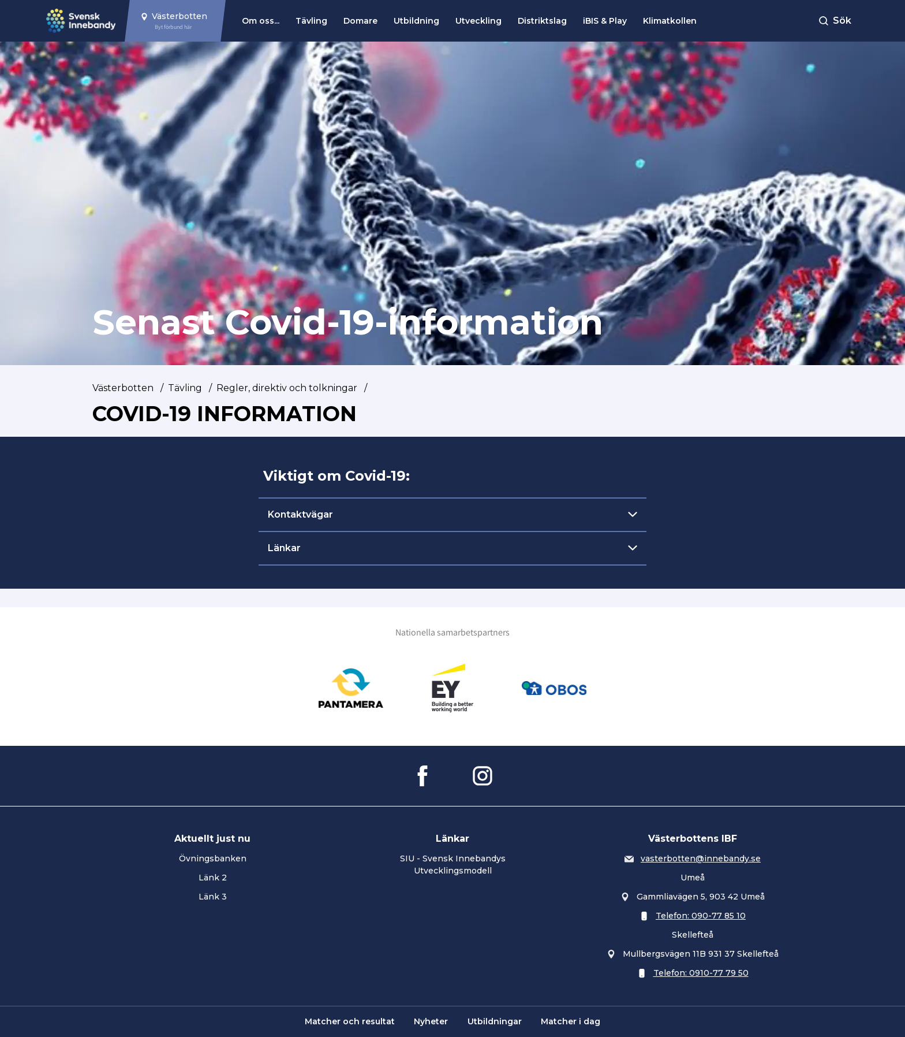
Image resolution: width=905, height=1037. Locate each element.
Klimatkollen (670, 21)
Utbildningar (495, 1021)
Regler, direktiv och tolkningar (286, 387)
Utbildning (416, 21)
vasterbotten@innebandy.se (701, 858)
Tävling (311, 21)
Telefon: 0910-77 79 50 (701, 973)
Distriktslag (542, 21)
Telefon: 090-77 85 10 (701, 915)
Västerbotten (123, 387)
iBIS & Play (605, 21)
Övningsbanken (212, 858)
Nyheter (431, 1021)
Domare (360, 21)
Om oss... (260, 21)
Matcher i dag (570, 1021)
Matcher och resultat (350, 1021)
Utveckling (478, 21)
